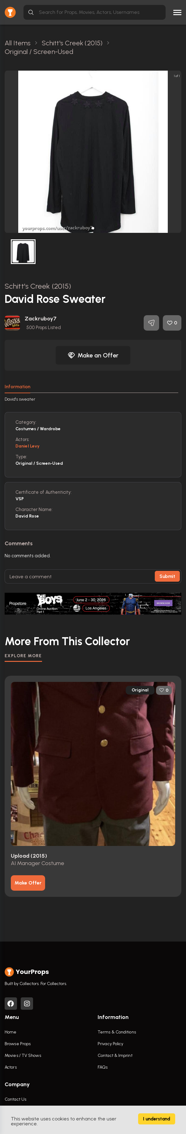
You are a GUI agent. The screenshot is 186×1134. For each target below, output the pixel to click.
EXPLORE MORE (23, 655)
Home (10, 1032)
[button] (93, 228)
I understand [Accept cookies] (156, 1119)
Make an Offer (93, 355)
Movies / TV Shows (23, 1055)
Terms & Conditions (117, 1032)
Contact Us (15, 1099)
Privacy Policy (110, 1043)
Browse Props (18, 1043)
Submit (167, 576)
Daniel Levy (27, 446)
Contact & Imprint (115, 1055)
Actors (11, 1067)
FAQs (103, 1067)
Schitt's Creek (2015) (38, 286)
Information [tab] (17, 387)
